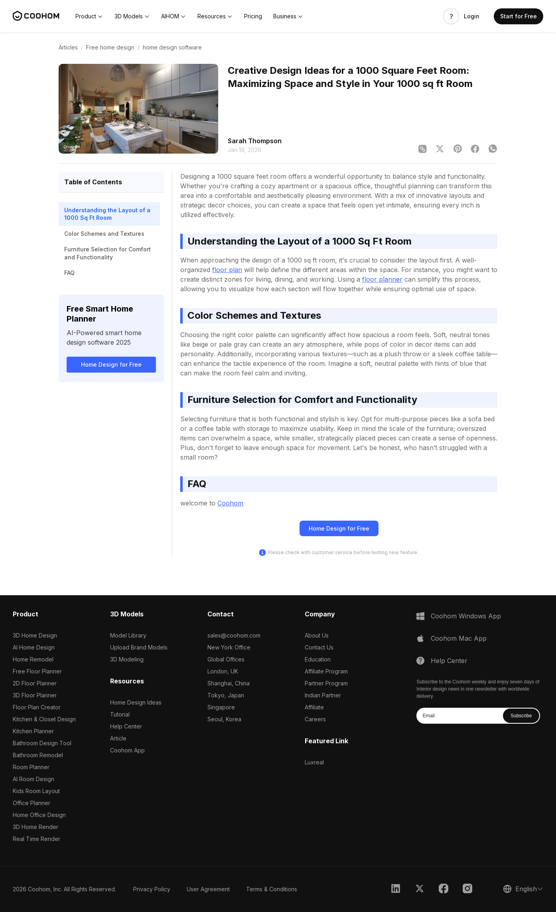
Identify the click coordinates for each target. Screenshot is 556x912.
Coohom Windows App (466, 616)
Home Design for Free (111, 364)
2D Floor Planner (35, 683)
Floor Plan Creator (37, 707)
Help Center (126, 726)
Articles (68, 47)
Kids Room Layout (36, 791)
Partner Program (326, 683)
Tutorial (120, 714)
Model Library (128, 635)
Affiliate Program (326, 671)
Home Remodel (33, 659)
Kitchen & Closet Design (44, 719)
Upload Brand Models (139, 647)
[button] (89, 16)
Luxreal (314, 762)
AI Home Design (34, 647)
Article (118, 738)
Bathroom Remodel (38, 755)
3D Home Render (35, 826)
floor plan (227, 270)
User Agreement (208, 889)
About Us (317, 635)
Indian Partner (323, 695)
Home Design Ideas (136, 702)
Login (471, 16)
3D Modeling (127, 659)
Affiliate (314, 707)
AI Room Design (33, 779)
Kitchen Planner (33, 731)
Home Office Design (39, 814)
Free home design (110, 47)
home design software (172, 47)
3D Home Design (35, 635)
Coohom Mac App (459, 638)
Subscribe (521, 716)
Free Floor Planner (37, 671)
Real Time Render (36, 838)
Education (318, 659)
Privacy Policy (151, 889)
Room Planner (31, 767)
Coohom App (127, 750)
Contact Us (319, 647)
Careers (315, 719)
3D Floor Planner (35, 695)
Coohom (230, 503)
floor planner (382, 279)
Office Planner (31, 802)
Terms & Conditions (271, 889)
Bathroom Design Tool (42, 743)
